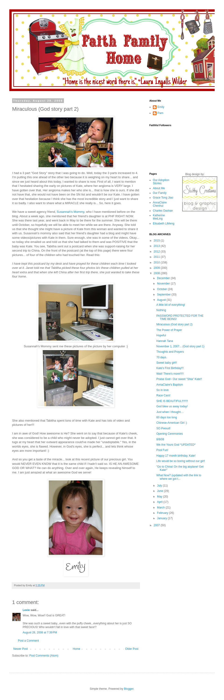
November (164, 283)
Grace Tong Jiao (163, 197)
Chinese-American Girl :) (171, 422)
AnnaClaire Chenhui (160, 204)
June (160, 491)
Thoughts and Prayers (170, 351)
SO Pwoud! (163, 428)
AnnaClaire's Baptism (169, 384)
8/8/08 (160, 439)
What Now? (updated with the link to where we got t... (178, 477)
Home (76, 648)
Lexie (26, 610)
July (160, 485)
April (160, 502)
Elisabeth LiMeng (163, 223)
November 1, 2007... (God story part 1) (180, 346)
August (162, 300)
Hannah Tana (164, 341)
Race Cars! (163, 395)
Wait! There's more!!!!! (170, 373)
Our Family (160, 193)
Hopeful (161, 335)
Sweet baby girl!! (166, 362)
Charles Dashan (163, 210)
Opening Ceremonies (169, 433)
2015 (157, 240)
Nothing (161, 310)
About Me (159, 188)
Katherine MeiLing (159, 217)
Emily (161, 107)
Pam (160, 113)
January (162, 518)
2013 (157, 246)
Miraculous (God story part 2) (174, 324)
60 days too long (166, 417)
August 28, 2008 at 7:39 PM (40, 632)
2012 (157, 251)
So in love (162, 390)
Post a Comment (28, 640)
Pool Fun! (162, 450)
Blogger (128, 688)
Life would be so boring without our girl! (180, 461)
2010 (157, 262)
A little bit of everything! (170, 304)
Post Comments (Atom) (43, 655)
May (160, 496)
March (161, 507)
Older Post (131, 648)
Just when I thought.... (170, 412)
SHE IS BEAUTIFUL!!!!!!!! (172, 401)
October (162, 289)
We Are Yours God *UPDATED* (176, 444)
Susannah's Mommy (70, 211)
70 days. (161, 357)
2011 (157, 257)
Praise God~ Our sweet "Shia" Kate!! (179, 379)
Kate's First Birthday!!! (170, 368)
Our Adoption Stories (161, 181)
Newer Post (20, 648)
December (164, 278)
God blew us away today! (172, 406)
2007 (157, 525)
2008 (157, 273)
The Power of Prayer (169, 330)
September (164, 294)
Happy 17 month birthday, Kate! (176, 455)
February (163, 513)
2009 (157, 268)
